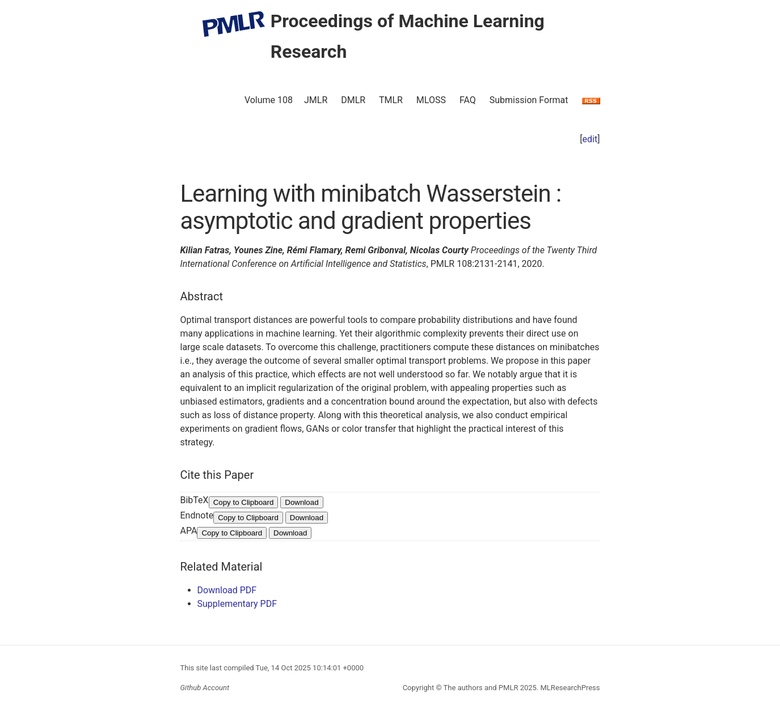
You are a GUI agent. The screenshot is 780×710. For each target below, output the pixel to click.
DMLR (353, 100)
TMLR (391, 100)
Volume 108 (268, 100)
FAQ (467, 100)
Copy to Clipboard (243, 502)
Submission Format (529, 100)
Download (301, 502)
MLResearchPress (569, 687)
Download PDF (227, 590)
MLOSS (431, 100)
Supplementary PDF (237, 603)
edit (590, 139)
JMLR (315, 100)
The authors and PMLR (481, 687)
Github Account (205, 687)
